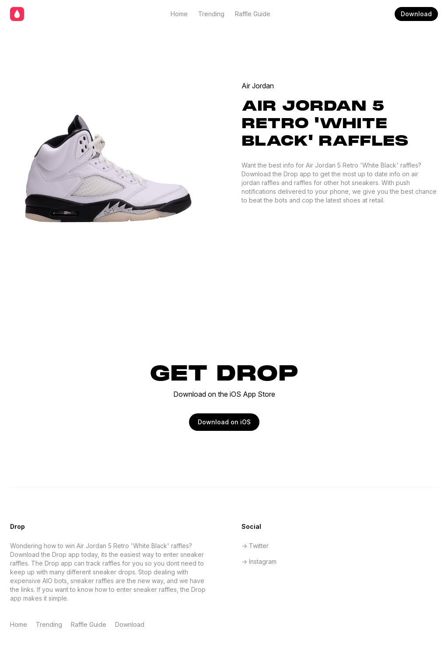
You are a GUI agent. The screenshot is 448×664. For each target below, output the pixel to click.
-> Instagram (259, 561)
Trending (211, 13)
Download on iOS (224, 422)
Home (179, 13)
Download (416, 13)
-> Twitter (255, 545)
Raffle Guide (252, 13)
